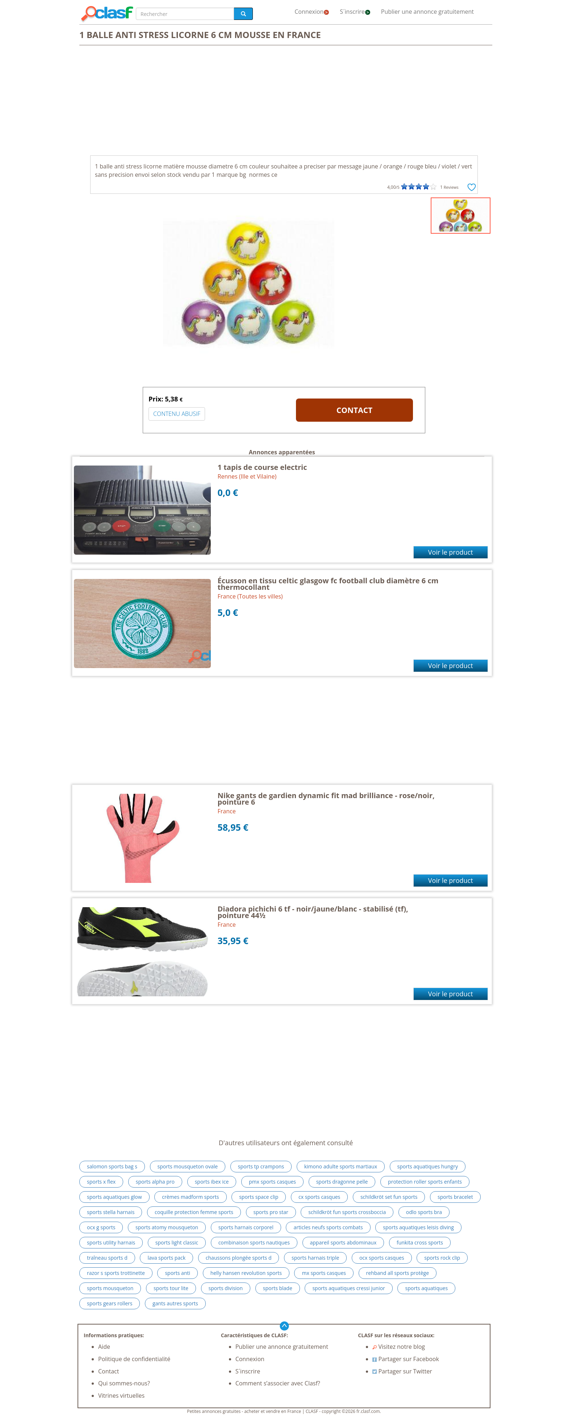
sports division (226, 1288)
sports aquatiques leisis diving (418, 1227)
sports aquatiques (426, 1288)
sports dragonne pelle (342, 1181)
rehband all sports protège (397, 1272)
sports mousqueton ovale (188, 1166)
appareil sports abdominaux (343, 1242)
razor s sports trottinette (116, 1272)
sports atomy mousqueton (166, 1227)
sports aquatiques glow (114, 1196)
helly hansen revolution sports (246, 1272)
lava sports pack (166, 1257)
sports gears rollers (109, 1303)
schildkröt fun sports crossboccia (347, 1212)
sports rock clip (442, 1257)
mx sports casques (324, 1272)
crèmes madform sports (190, 1196)
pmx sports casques (272, 1181)
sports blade (277, 1288)
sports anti (177, 1272)
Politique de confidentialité (134, 1359)
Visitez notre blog (398, 1347)
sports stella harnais (110, 1212)
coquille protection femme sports (194, 1212)
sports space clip (258, 1196)
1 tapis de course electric (262, 467)
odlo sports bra (424, 1212)
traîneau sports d (107, 1257)
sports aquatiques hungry (427, 1166)
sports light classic (176, 1242)
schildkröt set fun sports (388, 1196)
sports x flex (101, 1181)
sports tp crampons (261, 1166)
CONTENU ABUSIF (176, 414)
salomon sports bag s (112, 1166)
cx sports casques (319, 1196)
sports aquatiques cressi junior (348, 1288)
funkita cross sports (420, 1242)
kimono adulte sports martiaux (340, 1166)
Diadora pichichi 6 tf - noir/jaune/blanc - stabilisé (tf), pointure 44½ (313, 912)
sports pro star (271, 1212)
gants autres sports (175, 1303)
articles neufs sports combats (328, 1227)
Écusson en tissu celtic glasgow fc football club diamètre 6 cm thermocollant (328, 584)
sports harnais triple (315, 1257)
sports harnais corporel (245, 1227)
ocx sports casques (381, 1257)
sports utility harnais (111, 1242)
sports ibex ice (212, 1181)
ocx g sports (101, 1227)
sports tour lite (171, 1288)
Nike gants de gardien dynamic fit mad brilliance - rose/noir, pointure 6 (326, 799)
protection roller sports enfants (425, 1181)
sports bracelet (455, 1196)
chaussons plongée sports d (239, 1257)
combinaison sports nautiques (254, 1242)
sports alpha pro (155, 1181)
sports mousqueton (110, 1288)
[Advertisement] (284, 101)
